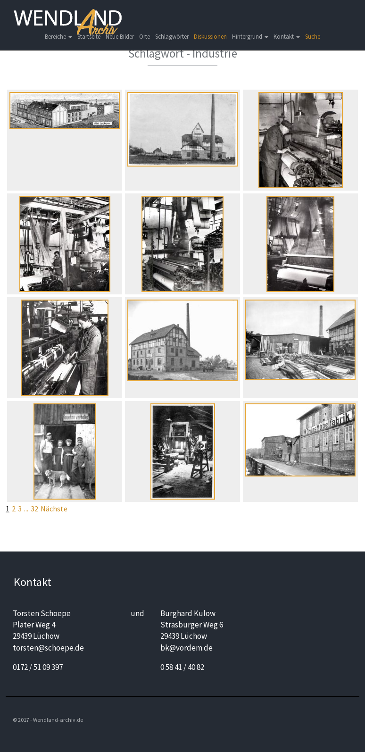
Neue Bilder (120, 37)
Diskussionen (210, 37)
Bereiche (58, 37)
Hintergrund (250, 37)
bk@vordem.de (186, 648)
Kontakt (287, 37)
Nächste (54, 508)
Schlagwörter (172, 37)
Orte (144, 37)
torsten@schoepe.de (48, 648)
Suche (312, 37)
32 (34, 508)
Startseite (88, 37)
